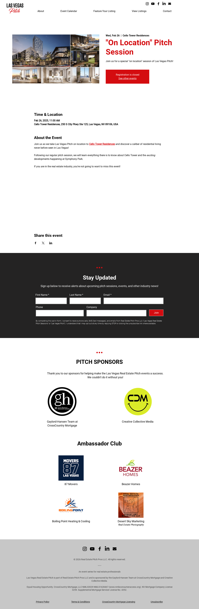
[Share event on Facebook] (35, 243)
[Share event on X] (43, 243)
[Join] (156, 313)
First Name (41, 295)
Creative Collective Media (137, 421)
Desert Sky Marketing (131, 521)
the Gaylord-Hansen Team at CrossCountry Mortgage (134, 578)
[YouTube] (153, 4)
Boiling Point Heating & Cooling (71, 521)
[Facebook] (158, 4)
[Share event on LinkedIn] (50, 243)
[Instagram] (147, 4)
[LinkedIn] (164, 4)
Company (91, 307)
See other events (127, 78)
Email (107, 295)
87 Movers (71, 484)
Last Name (75, 295)
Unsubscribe (157, 602)
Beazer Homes (131, 484)
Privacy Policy (42, 602)
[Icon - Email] (170, 4)
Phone (39, 307)
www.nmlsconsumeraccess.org (125, 587)
